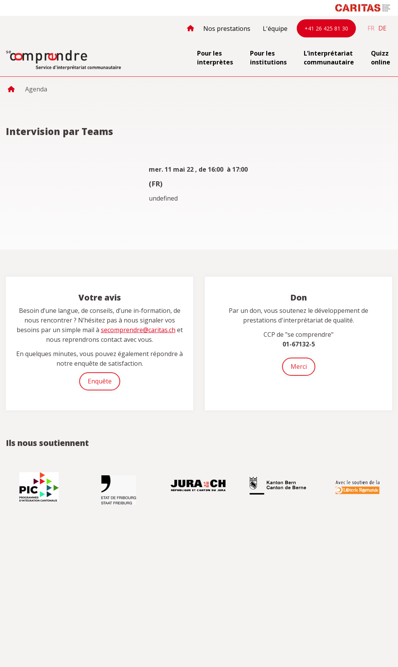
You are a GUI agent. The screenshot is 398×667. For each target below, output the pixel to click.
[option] (40, 487)
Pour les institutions (268, 57)
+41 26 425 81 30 (326, 28)
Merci (299, 366)
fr (370, 28)
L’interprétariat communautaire (329, 57)
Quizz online (380, 57)
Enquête (100, 381)
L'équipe (275, 28)
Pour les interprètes (215, 57)
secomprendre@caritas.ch (138, 330)
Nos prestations (226, 28)
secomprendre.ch (64, 60)
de (382, 28)
